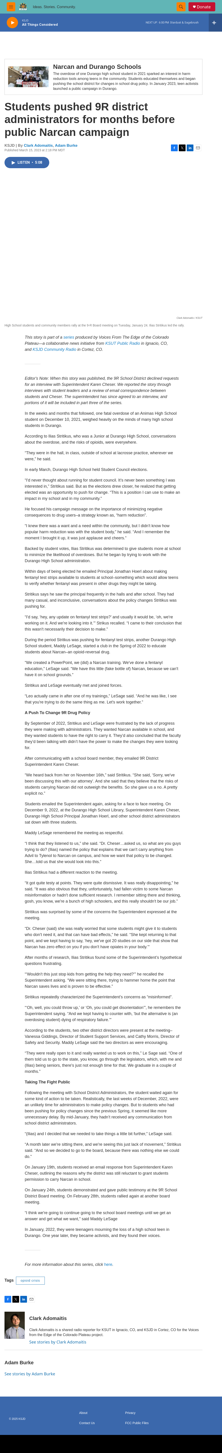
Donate (204, 7)
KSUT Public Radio (122, 343)
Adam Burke (66, 145)
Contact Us (87, 1423)
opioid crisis (30, 1280)
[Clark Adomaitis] (14, 1325)
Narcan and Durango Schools (97, 66)
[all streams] (215, 23)
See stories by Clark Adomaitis (57, 1342)
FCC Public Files (136, 1423)
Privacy (130, 1413)
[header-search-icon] (181, 6)
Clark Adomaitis (38, 145)
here (108, 1264)
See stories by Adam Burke (29, 1373)
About (83, 1413)
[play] (12, 22)
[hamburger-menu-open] (11, 6)
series (68, 337)
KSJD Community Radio (54, 349)
